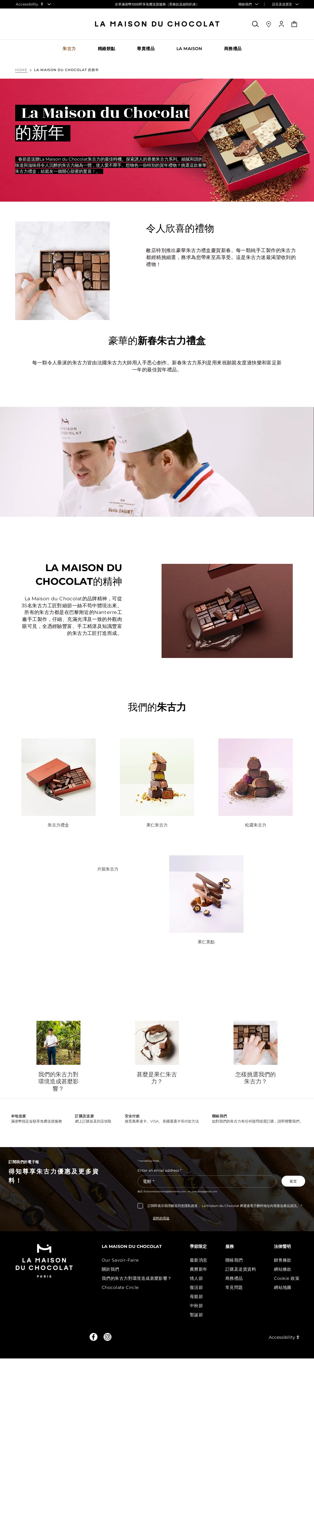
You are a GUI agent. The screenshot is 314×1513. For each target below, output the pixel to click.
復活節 (196, 1287)
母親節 (196, 1296)
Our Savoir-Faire (120, 1260)
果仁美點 (206, 942)
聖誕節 (196, 1314)
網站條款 (283, 1269)
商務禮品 (234, 1278)
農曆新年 (198, 1269)
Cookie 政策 (286, 1278)
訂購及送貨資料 (240, 1269)
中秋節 (196, 1305)
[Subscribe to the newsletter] (293, 1181)
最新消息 (198, 1260)
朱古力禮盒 (58, 825)
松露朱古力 (255, 825)
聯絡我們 (234, 1260)
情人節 (196, 1278)
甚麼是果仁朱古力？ (157, 1078)
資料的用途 (161, 1218)
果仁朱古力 (157, 825)
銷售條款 (283, 1260)
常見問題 (234, 1287)
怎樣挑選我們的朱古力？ (255, 1078)
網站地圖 (283, 1287)
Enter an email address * (160, 1170)
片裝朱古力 (107, 869)
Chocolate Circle (120, 1287)
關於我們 (110, 1269)
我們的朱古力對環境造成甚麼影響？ (58, 1081)
